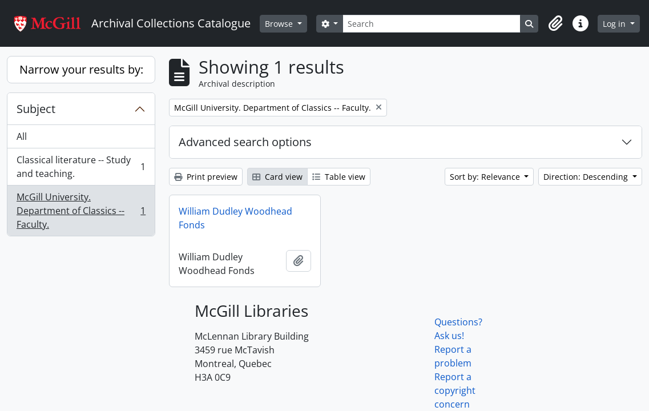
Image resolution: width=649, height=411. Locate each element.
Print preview (205, 176)
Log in (615, 23)
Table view (338, 176)
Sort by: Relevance (486, 176)
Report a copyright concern (454, 390)
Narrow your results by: (81, 69)
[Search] (431, 24)
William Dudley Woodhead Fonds (235, 218)
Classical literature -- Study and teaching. (81, 167)
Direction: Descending (586, 176)
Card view (277, 176)
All (22, 136)
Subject (36, 108)
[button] (555, 23)
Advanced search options (245, 142)
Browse (280, 23)
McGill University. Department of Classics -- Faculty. (81, 211)
